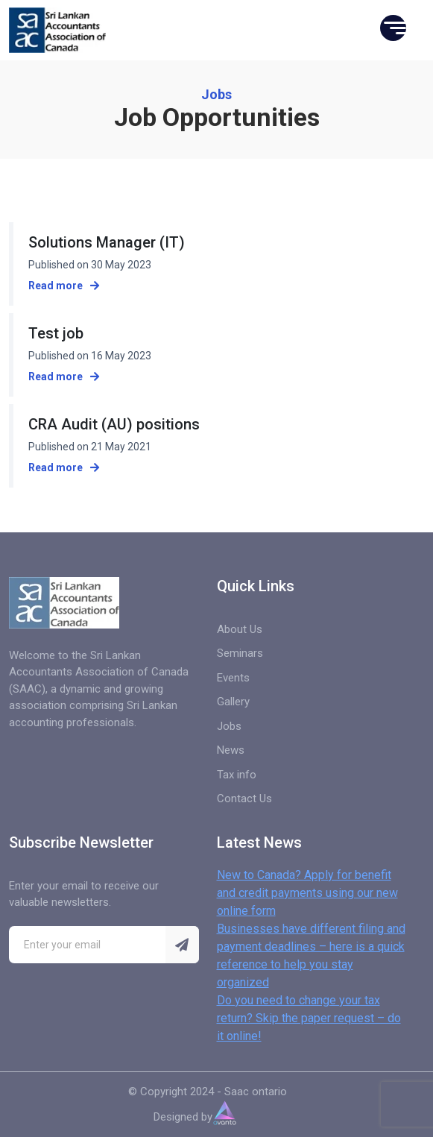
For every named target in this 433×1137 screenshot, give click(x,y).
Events (233, 677)
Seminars (240, 653)
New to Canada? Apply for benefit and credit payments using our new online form (307, 893)
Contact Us (244, 798)
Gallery (233, 701)
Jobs (229, 726)
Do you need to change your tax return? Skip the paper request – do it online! (309, 1018)
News (230, 750)
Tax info (236, 774)
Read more (63, 286)
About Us (239, 629)
